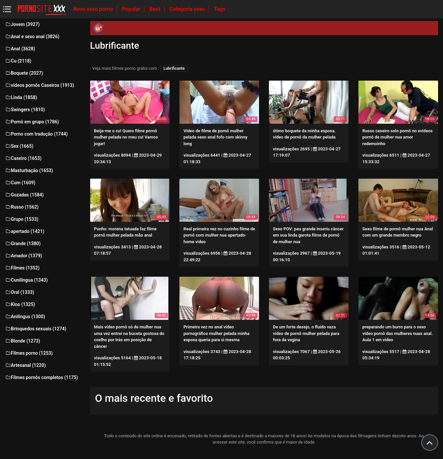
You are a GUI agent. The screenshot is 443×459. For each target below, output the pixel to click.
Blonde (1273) (22, 341)
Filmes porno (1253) (29, 353)
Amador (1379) (23, 255)
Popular (132, 9)
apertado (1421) (24, 231)
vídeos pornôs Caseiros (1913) (39, 85)
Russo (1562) (22, 207)
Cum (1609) (20, 182)
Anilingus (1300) (25, 316)
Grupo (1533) (21, 219)
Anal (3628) (20, 48)
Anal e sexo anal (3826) (32, 36)
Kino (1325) (20, 304)
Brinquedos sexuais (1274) (35, 328)
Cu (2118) (18, 61)
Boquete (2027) (24, 73)
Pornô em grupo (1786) (32, 121)
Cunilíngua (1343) (26, 280)
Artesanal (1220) (25, 365)
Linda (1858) (21, 97)
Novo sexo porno (93, 9)
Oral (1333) (19, 292)
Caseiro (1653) (23, 158)
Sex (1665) (19, 146)
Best (155, 9)
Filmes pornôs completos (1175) (41, 377)
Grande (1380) (22, 243)
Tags (219, 9)
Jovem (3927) (22, 24)
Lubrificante (174, 68)
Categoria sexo (187, 9)
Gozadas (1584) (24, 194)
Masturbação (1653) (29, 170)
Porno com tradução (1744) (36, 134)
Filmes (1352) (22, 267)
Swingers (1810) (25, 109)
